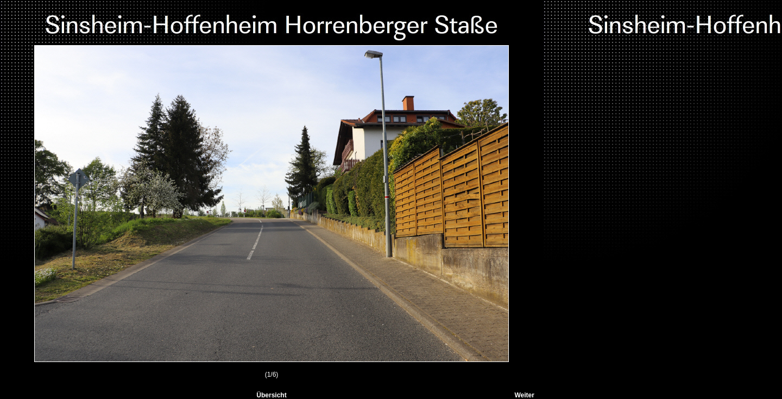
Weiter (524, 395)
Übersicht (271, 395)
